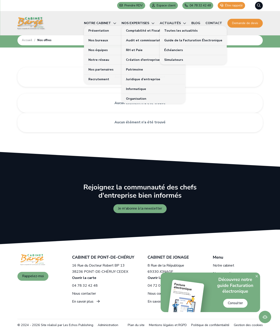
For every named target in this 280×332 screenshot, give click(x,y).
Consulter (235, 303)
